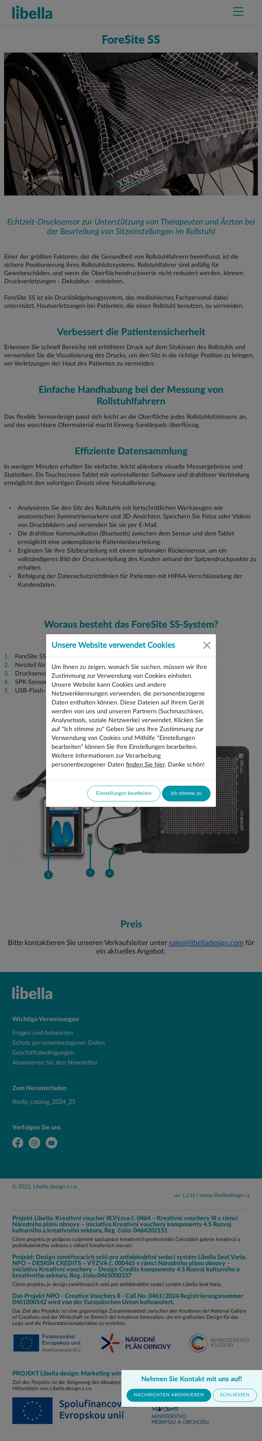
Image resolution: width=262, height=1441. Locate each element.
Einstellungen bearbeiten (123, 793)
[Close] (207, 645)
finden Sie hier (145, 764)
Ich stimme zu (186, 793)
